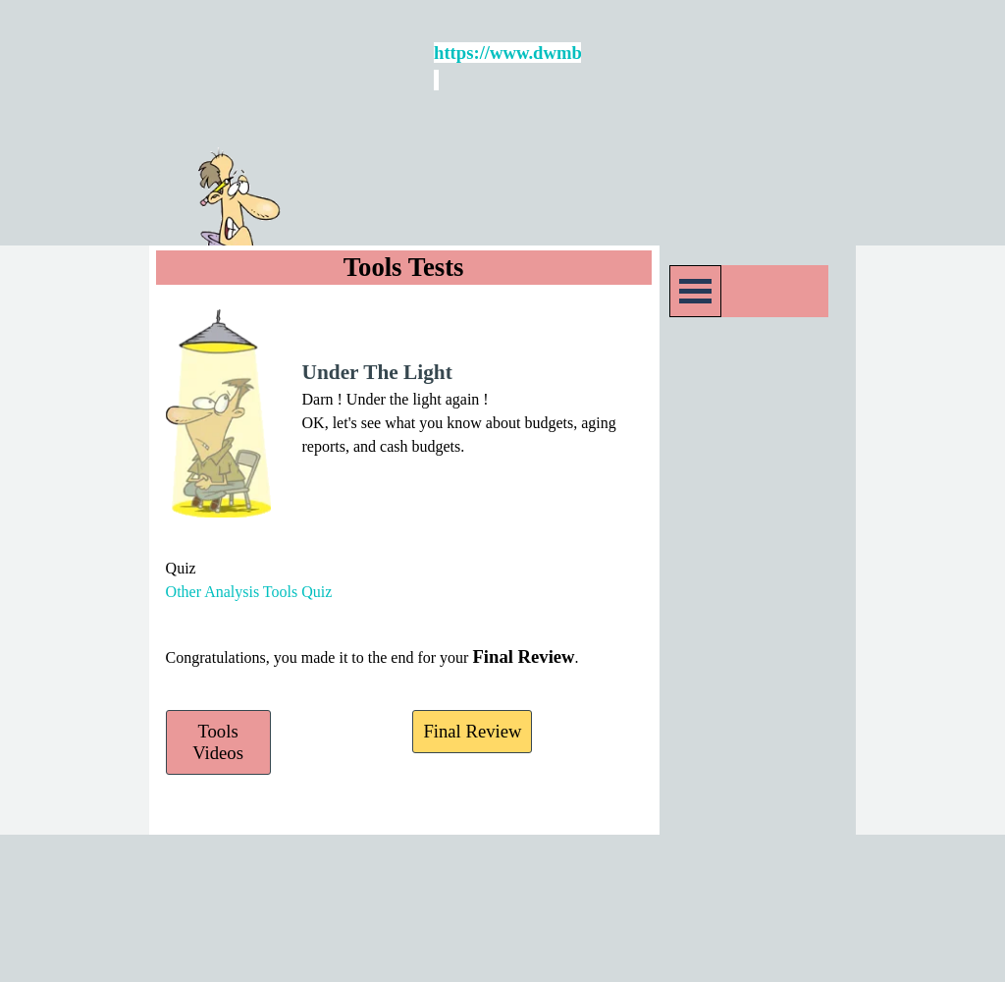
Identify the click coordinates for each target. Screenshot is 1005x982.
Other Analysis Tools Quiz (249, 591)
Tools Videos (217, 742)
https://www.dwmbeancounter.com (569, 52)
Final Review (472, 731)
